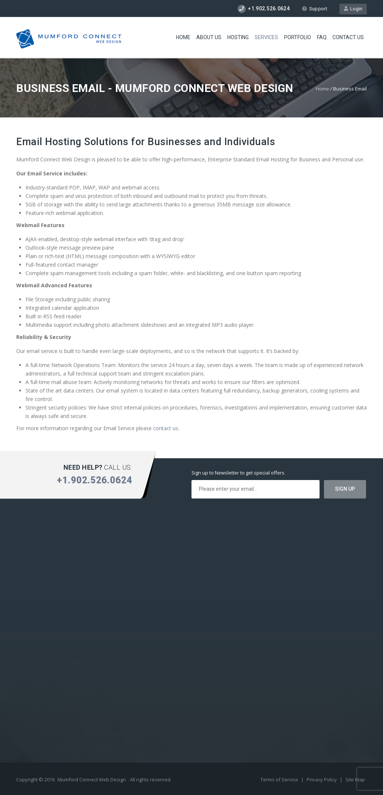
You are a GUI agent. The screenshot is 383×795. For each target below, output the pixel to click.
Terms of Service (279, 779)
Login (353, 8)
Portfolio (297, 37)
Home (183, 37)
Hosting (238, 37)
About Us (208, 37)
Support (314, 8)
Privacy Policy (322, 779)
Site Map (355, 779)
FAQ (322, 37)
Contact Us (348, 37)
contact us (165, 428)
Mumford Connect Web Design (92, 779)
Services (266, 37)
